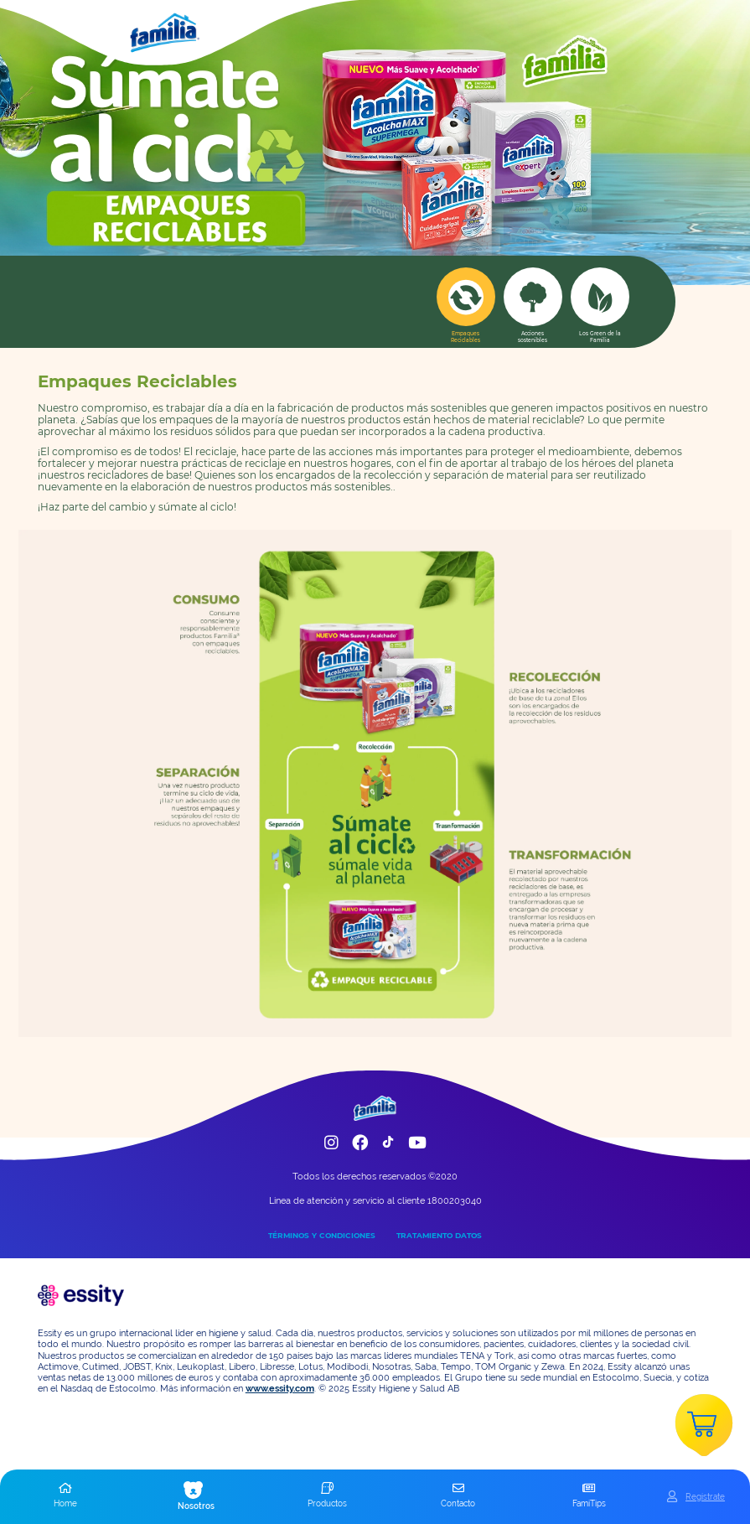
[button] (65, 1496)
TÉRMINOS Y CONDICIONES (321, 1235)
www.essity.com (280, 1388)
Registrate (705, 1496)
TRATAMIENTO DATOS (439, 1235)
